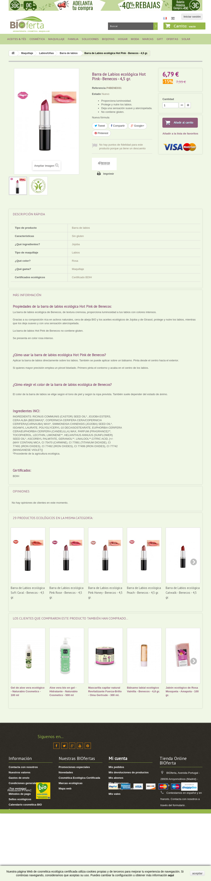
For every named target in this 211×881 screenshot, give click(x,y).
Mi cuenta (118, 758)
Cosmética (37, 39)
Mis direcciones (119, 783)
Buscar (155, 26)
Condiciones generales (23, 783)
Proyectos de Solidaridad (25, 815)
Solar (186, 39)
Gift (160, 39)
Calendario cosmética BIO (25, 804)
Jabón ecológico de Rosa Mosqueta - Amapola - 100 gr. (182, 691)
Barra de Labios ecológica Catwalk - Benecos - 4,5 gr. (183, 592)
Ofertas (172, 39)
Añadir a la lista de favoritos (180, 133)
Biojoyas (108, 39)
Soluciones (90, 39)
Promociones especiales (74, 767)
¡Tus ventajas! (17, 788)
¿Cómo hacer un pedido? (25, 826)
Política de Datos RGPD (24, 820)
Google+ (137, 125)
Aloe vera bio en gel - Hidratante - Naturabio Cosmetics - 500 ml (63, 691)
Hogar (123, 39)
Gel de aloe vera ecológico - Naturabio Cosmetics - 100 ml (28, 691)
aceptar (197, 873)
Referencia (99, 88)
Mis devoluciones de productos (129, 772)
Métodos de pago (20, 793)
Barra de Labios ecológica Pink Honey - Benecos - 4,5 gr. (105, 592)
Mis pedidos (116, 767)
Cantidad (168, 99)
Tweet (100, 125)
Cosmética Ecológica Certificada (79, 777)
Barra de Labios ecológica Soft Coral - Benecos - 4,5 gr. (28, 592)
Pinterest (101, 133)
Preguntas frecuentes (22, 810)
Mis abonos (116, 777)
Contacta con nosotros (23, 767)
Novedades (66, 772)
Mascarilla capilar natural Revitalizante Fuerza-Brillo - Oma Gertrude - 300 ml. (105, 691)
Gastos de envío (19, 777)
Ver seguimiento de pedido (26, 840)
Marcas (148, 39)
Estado (96, 93)
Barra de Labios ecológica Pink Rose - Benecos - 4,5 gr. (66, 592)
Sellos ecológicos (20, 799)
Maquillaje (56, 39)
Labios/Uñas (46, 53)
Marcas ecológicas (71, 783)
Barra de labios (69, 53)
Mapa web (65, 788)
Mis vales (115, 793)
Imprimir (108, 173)
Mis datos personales (122, 788)
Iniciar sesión (192, 16)
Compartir (118, 125)
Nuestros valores (19, 772)
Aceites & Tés (16, 39)
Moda (135, 39)
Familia (73, 39)
